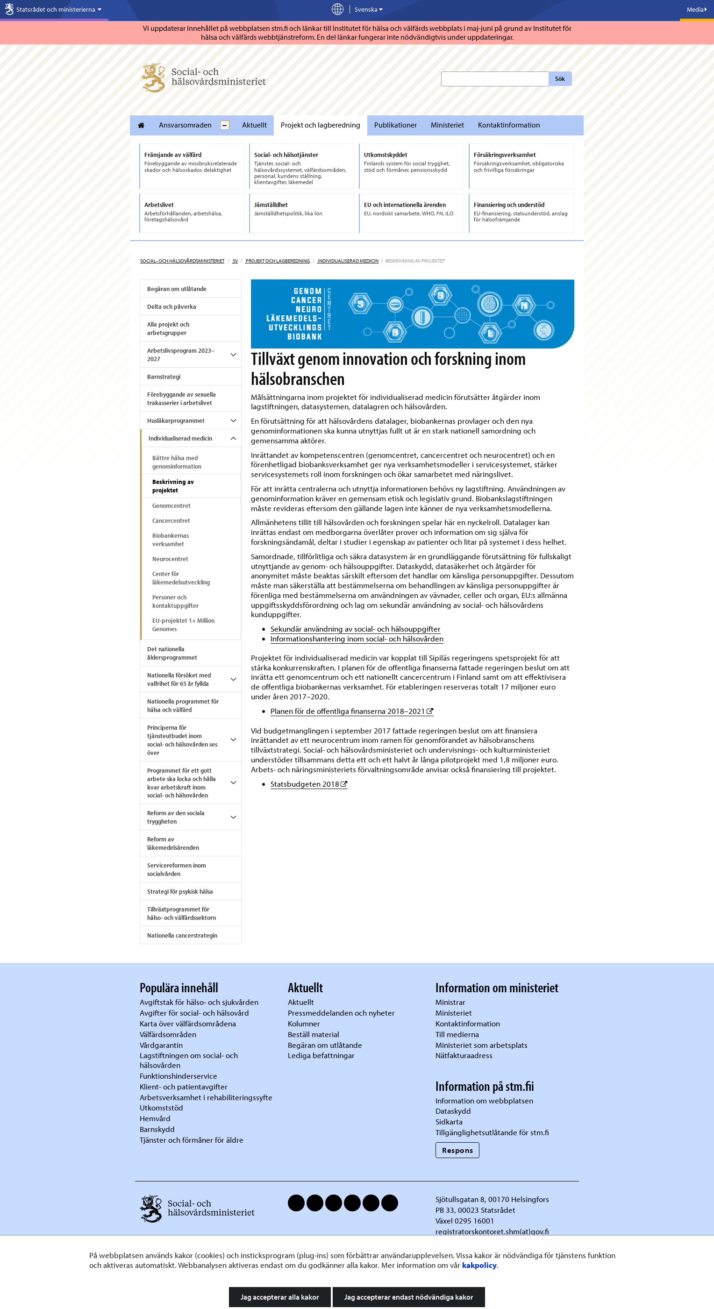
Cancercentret (171, 520)
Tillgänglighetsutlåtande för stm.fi (492, 1132)
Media (697, 9)
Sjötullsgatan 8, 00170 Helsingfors (492, 1199)
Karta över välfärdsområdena (188, 1023)
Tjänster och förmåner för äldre (191, 1140)
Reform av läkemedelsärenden (173, 843)
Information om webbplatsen (484, 1100)
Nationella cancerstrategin (182, 935)
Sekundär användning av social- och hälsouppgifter (356, 628)
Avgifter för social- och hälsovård (194, 1012)
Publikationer (395, 124)
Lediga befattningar (321, 1055)
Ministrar (450, 1002)
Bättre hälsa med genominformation (176, 462)
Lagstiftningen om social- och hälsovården (189, 1060)
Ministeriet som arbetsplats (482, 1045)
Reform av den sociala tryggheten (176, 817)
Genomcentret (171, 505)
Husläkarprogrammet (176, 420)
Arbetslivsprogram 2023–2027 (180, 354)
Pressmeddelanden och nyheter (341, 1012)
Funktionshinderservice (178, 1076)
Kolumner (304, 1023)
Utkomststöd (161, 1107)
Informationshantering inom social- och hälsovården (357, 638)
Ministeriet (447, 124)
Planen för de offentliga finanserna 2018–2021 (352, 711)
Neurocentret (170, 559)
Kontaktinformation (509, 124)
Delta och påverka (171, 306)
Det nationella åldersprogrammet (172, 653)
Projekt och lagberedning (320, 124)
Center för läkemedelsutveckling (181, 577)
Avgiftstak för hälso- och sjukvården (199, 1002)
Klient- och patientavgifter (184, 1086)
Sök (560, 78)
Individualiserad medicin (347, 260)
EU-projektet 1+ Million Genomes (183, 624)
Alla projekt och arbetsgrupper (168, 328)
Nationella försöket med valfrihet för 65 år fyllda (179, 679)
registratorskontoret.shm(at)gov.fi (492, 1231)
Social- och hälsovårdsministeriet (182, 260)
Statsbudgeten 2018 (309, 784)
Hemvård (155, 1118)
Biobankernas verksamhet (170, 539)
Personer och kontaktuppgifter (175, 601)
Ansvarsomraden (185, 124)
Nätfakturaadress (464, 1055)
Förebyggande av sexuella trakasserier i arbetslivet (181, 398)
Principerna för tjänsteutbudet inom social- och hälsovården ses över (182, 740)
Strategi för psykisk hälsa (180, 891)
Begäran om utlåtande (177, 289)
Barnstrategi (163, 376)
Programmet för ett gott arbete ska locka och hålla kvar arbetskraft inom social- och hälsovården (181, 783)
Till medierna (457, 1034)
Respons (457, 1150)
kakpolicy (479, 1265)
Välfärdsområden (168, 1034)
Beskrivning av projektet (173, 485)
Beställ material (313, 1034)
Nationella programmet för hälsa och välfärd (183, 705)
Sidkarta (449, 1121)
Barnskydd (157, 1129)
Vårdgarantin (161, 1045)
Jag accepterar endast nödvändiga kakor (408, 1297)
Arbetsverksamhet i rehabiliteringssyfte (207, 1097)
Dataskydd (453, 1111)
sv (235, 260)
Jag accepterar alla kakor (280, 1297)
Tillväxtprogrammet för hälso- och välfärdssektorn (181, 913)
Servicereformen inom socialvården (176, 869)
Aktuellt (254, 124)
